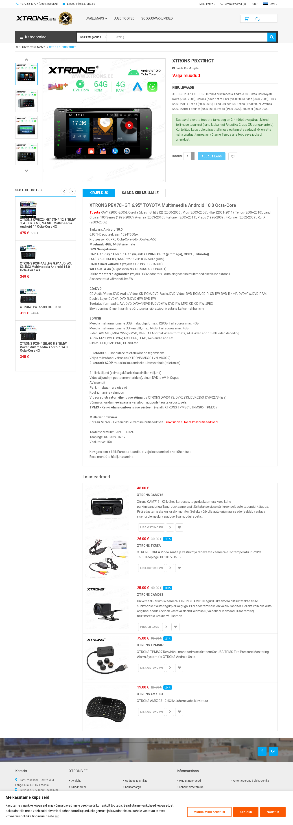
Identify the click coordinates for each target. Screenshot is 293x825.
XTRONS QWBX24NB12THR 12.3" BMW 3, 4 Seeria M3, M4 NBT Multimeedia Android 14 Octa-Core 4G (48, 223)
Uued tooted (79, 787)
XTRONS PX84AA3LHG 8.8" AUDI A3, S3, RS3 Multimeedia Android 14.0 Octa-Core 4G (46, 267)
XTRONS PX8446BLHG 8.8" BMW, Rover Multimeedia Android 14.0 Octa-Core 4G (44, 347)
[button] (45, 37)
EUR (254, 4)
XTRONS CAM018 (150, 594)
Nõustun (273, 812)
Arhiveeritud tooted (33, 47)
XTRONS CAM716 (150, 495)
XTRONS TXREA (149, 545)
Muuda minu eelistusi (209, 812)
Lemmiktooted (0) (233, 4)
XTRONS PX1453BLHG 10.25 (40, 307)
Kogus (177, 156)
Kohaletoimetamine (191, 787)
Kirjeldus (99, 193)
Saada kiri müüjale (185, 68)
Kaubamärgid (133, 787)
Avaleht (76, 780)
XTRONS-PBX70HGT (62, 47)
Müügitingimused (190, 780)
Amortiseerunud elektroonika (251, 780)
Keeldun (246, 812)
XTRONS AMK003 (150, 694)
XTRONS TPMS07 (150, 645)
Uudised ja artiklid (136, 780)
